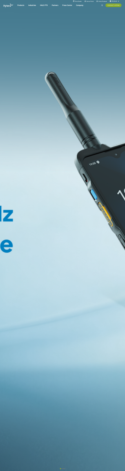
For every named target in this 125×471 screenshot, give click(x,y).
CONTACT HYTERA (113, 5)
